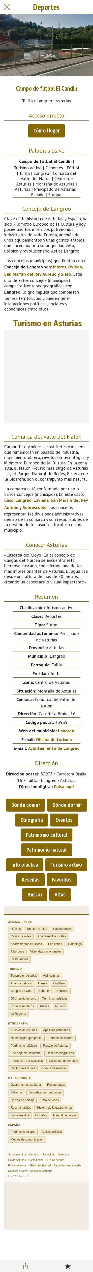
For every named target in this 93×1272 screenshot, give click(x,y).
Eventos (63, 820)
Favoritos (61, 880)
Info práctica (24, 865)
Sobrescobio (35, 507)
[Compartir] (25, 1266)
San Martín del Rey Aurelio (30, 274)
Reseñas (30, 880)
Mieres (59, 267)
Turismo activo (66, 865)
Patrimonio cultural (46, 835)
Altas (60, 895)
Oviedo (75, 267)
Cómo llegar (46, 131)
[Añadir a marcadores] (68, 1266)
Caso (8, 500)
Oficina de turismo (54, 739)
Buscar (34, 895)
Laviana (41, 500)
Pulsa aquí (64, 786)
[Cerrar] (7, 7)
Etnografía (31, 820)
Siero (66, 274)
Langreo (23, 500)
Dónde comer (25, 805)
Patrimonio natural (46, 850)
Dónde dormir (67, 805)
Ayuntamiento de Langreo (54, 748)
